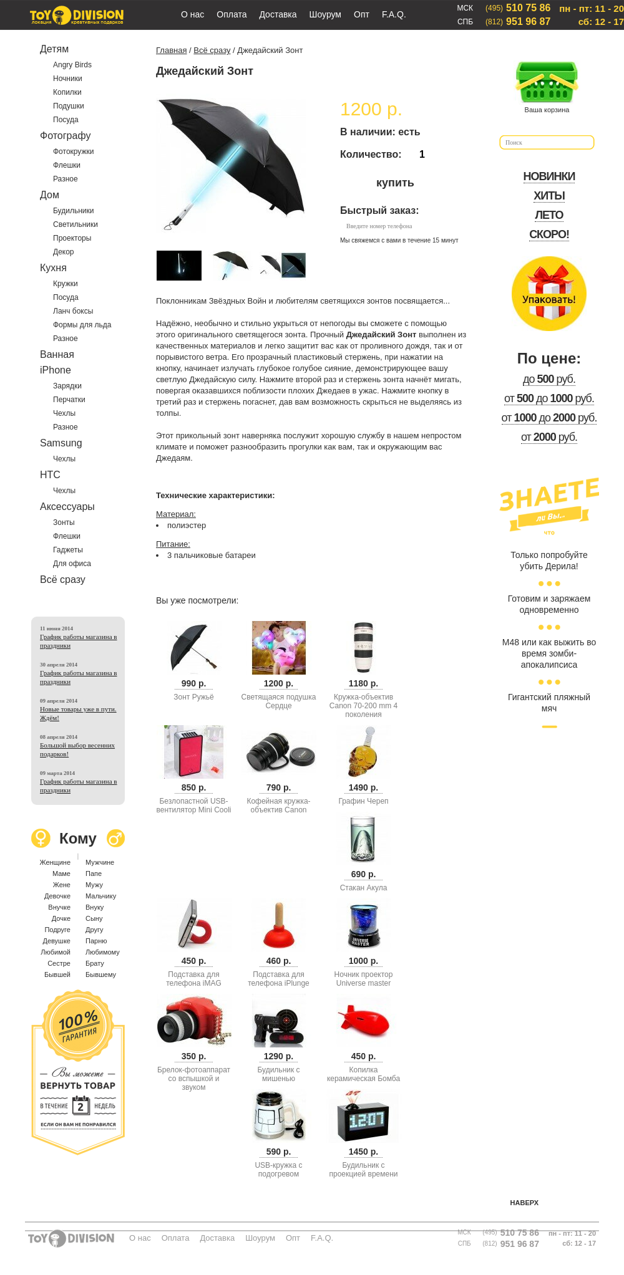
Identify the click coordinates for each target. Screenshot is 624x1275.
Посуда (66, 119)
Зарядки (67, 386)
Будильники (73, 210)
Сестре (59, 963)
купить (395, 182)
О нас (192, 14)
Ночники (67, 78)
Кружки (65, 283)
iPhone (55, 370)
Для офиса (72, 563)
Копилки (67, 92)
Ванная (57, 354)
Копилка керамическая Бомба (363, 1074)
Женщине (55, 862)
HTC (50, 474)
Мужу (94, 884)
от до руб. (549, 398)
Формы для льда (82, 324)
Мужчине (99, 862)
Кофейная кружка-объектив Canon (278, 805)
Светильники (75, 224)
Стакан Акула (364, 887)
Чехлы (64, 413)
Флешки (66, 165)
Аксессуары (67, 506)
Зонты (64, 522)
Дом (49, 195)
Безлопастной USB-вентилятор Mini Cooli (194, 805)
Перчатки (69, 399)
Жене (62, 884)
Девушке (56, 941)
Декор (63, 252)
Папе (93, 873)
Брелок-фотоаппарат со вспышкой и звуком (193, 1079)
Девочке (57, 896)
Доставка (277, 14)
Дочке (61, 918)
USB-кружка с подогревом (278, 1169)
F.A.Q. (394, 14)
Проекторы (72, 238)
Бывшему (100, 974)
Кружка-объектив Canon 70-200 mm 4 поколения (363, 706)
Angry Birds (72, 64)
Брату (94, 963)
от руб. (549, 437)
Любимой (56, 952)
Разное (65, 179)
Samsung (61, 443)
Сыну (93, 918)
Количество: (371, 154)
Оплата (231, 14)
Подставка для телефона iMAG (194, 979)
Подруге (57, 929)
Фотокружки (73, 151)
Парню (96, 941)
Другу (94, 929)
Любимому (102, 952)
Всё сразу (62, 579)
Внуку (94, 907)
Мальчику (100, 896)
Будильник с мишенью (278, 1074)
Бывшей (57, 974)
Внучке (59, 907)
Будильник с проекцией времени (363, 1169)
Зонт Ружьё (193, 697)
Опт (361, 14)
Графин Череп (363, 801)
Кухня (53, 267)
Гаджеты (68, 550)
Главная (171, 50)
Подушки (68, 106)
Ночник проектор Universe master (363, 979)
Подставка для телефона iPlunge (279, 979)
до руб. (549, 379)
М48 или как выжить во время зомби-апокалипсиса (549, 653)
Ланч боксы (73, 311)
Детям (54, 49)
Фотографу (65, 135)
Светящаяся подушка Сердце (278, 701)
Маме (61, 873)
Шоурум (325, 14)
